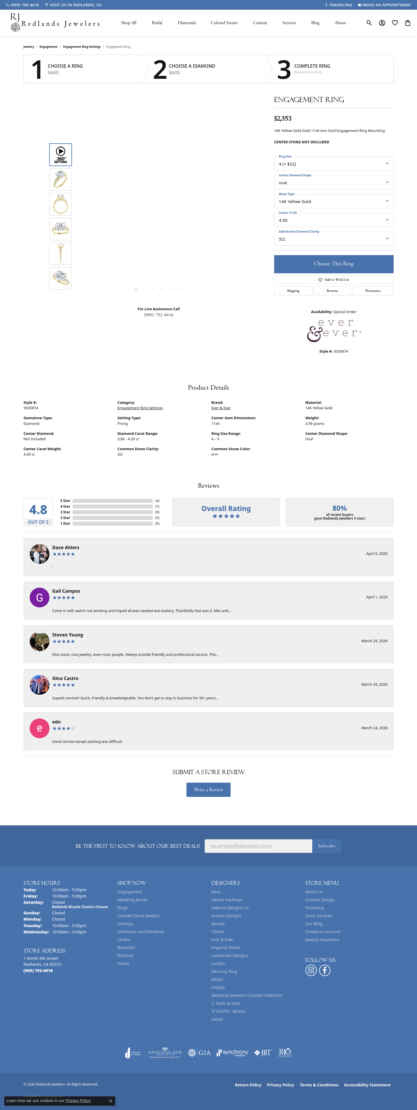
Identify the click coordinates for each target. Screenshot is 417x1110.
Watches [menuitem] (126, 955)
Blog (315, 23)
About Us (314, 891)
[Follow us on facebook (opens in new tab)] (324, 970)
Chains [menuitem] (124, 939)
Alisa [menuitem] (216, 891)
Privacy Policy (280, 1085)
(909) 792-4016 (158, 315)
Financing (314, 907)
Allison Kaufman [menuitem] (227, 899)
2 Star (65, 517)
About (340, 23)
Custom (260, 23)
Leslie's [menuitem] (218, 963)
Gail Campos (66, 591)
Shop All (128, 23)
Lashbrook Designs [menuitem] (229, 955)
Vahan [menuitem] (217, 1019)
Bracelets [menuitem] (126, 947)
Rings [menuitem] (123, 907)
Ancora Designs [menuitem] (226, 915)
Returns (332, 291)
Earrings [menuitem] (125, 923)
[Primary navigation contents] (233, 23)
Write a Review (208, 790)
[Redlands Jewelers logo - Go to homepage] (55, 23)
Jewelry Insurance (322, 939)
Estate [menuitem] (123, 963)
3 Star (65, 512)
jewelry (29, 47)
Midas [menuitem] (217, 979)
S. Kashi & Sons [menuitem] (226, 1003)
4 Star (65, 506)
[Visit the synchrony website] (232, 1053)
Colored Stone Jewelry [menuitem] (138, 915)
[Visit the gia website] (199, 1053)
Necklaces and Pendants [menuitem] (141, 931)
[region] (157, 216)
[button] (369, 23)
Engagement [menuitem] (130, 891)
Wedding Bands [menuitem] (133, 899)
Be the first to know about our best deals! (138, 846)
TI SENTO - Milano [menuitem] (228, 1011)
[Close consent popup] (110, 1101)
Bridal (157, 23)
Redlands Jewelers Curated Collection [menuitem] (247, 995)
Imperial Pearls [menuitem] (226, 947)
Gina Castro (65, 678)
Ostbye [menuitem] (218, 987)
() (157, 500)
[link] (22, 5)
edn (56, 722)
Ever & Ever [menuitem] (222, 939)
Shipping (293, 291)
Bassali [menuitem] (218, 923)
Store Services (318, 915)
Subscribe (326, 846)
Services (289, 23)
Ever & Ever (221, 407)
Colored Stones (224, 23)
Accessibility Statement (367, 1085)
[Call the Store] (38, 970)
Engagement (48, 47)
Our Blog (313, 923)
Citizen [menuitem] (218, 931)
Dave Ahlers (65, 547)
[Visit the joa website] (133, 1053)
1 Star (65, 523)
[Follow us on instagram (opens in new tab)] (311, 970)
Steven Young (67, 635)
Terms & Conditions (319, 1085)
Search (53, 72)
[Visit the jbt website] (263, 1053)
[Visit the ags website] (164, 1053)
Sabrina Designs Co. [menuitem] (230, 907)
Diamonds (187, 23)
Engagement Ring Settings (82, 47)
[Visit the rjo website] (285, 1053)
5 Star (65, 500)
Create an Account (322, 931)
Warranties (373, 291)
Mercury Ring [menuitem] (224, 971)
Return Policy (248, 1085)
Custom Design (320, 899)
